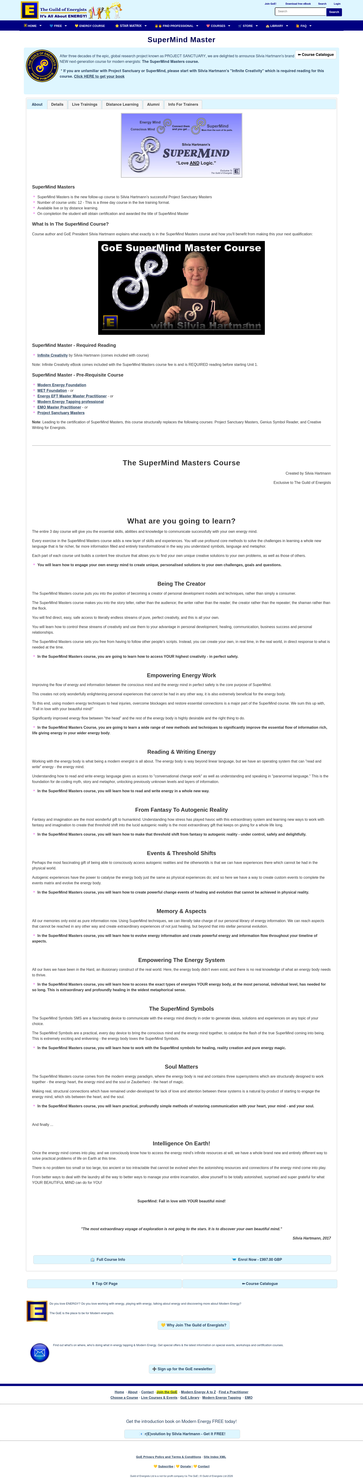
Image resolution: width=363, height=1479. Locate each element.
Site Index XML (215, 1457)
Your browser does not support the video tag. (181, 288)
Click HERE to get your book (99, 76)
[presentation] (153, 104)
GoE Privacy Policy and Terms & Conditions (168, 1457)
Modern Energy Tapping (221, 1397)
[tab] (37, 104)
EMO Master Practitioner (59, 407)
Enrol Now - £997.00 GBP (257, 1260)
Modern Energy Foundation (62, 385)
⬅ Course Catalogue (316, 55)
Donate (185, 1466)
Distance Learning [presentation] (122, 104)
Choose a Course (124, 1397)
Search (334, 12)
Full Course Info (107, 1260)
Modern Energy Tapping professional (71, 402)
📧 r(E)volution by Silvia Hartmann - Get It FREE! (182, 1434)
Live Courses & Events (159, 1397)
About (133, 1392)
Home (119, 1392)
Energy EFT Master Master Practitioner (72, 396)
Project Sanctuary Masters (61, 413)
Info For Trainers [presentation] (183, 104)
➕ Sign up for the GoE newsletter (182, 1369)
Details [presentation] (57, 104)
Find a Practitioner (233, 1392)
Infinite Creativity (53, 355)
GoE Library (190, 1397)
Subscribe (165, 1466)
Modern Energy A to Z (198, 1392)
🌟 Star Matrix (128, 26)
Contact (147, 1392)
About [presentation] (37, 104)
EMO (248, 1397)
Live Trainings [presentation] (84, 104)
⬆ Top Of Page (104, 1284)
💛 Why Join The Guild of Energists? (193, 1325)
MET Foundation (52, 391)
